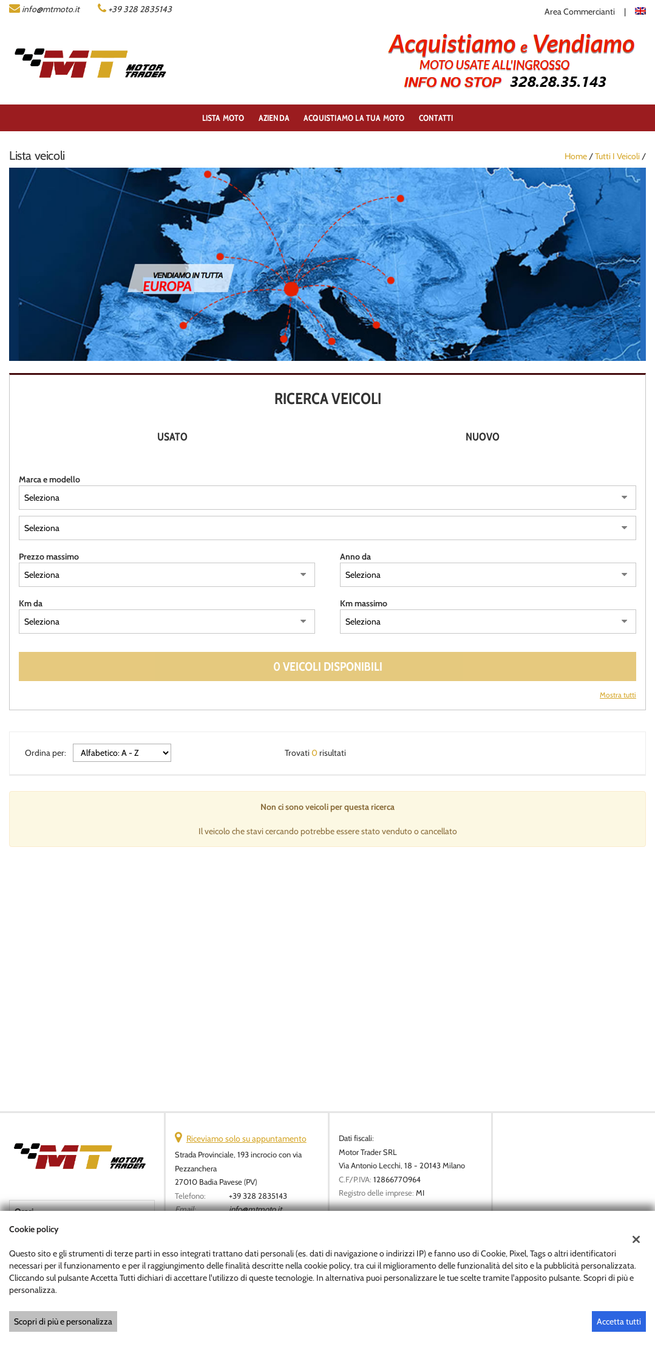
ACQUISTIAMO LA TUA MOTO (354, 117)
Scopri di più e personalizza (63, 1321)
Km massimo (363, 603)
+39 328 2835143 (140, 9)
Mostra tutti (618, 695)
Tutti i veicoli (617, 156)
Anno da (355, 556)
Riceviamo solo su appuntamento (246, 1138)
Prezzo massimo (49, 556)
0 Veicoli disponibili (327, 666)
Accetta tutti (619, 1321)
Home (576, 156)
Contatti (436, 117)
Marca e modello (49, 479)
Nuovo (483, 437)
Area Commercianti (580, 11)
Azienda (274, 117)
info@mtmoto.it (51, 9)
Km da (30, 603)
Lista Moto (223, 117)
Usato (172, 437)
